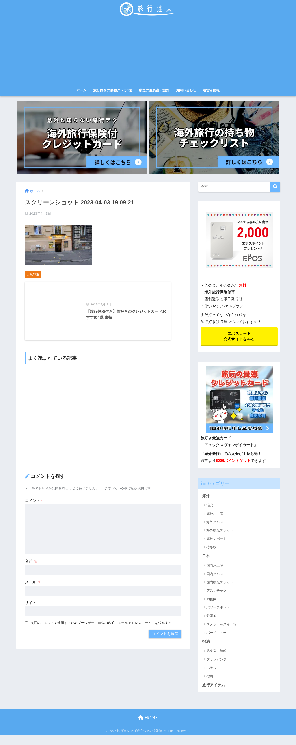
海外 (206, 496)
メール (33, 586)
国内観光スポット (219, 583)
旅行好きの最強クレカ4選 (112, 90)
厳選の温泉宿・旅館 (154, 90)
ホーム (81, 90)
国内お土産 (214, 566)
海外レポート (216, 539)
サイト (30, 607)
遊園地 (211, 616)
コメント (35, 505)
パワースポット (218, 608)
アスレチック (216, 591)
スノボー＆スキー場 (221, 625)
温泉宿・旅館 (216, 651)
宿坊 (209, 677)
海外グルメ (214, 522)
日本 (206, 556)
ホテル (211, 668)
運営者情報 (211, 90)
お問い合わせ (186, 90)
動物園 (211, 600)
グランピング (216, 660)
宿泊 (206, 642)
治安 (209, 505)
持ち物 (211, 548)
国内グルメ (214, 574)
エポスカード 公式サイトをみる (239, 336)
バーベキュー (216, 633)
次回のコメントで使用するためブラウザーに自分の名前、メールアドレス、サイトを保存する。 (102, 627)
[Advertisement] (148, 52)
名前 (31, 565)
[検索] (275, 187)
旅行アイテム (213, 686)
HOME (148, 718)
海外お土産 (214, 514)
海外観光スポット (219, 531)
